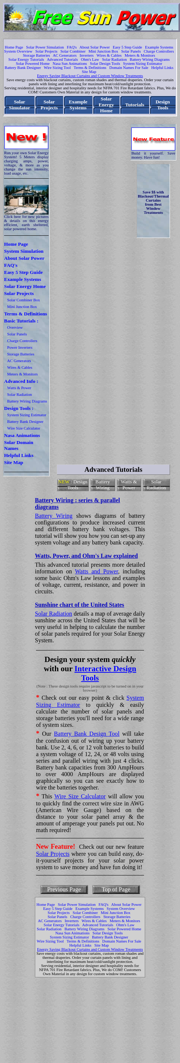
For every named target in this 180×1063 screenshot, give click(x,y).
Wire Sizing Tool (57, 68)
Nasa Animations (22, 435)
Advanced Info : (21, 381)
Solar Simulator (19, 104)
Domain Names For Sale (128, 68)
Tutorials (134, 104)
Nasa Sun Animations (70, 64)
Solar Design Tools (105, 64)
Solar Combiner (73, 51)
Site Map (89, 72)
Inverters (86, 55)
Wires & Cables (109, 55)
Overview (15, 327)
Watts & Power (19, 388)
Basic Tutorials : (21, 321)
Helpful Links (162, 68)
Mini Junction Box (103, 51)
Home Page (14, 47)
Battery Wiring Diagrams (150, 59)
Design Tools (163, 104)
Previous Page (64, 889)
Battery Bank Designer (23, 68)
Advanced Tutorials (62, 59)
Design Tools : (18, 408)
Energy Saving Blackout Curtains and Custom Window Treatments (90, 76)
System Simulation (23, 251)
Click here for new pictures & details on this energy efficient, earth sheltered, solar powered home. (26, 223)
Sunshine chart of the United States (79, 605)
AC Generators (64, 55)
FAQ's (72, 47)
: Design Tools (72, 484)
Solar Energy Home (106, 104)
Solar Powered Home (33, 64)
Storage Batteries (36, 55)
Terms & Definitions (89, 68)
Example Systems (159, 47)
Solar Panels (131, 51)
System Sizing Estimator (142, 64)
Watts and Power (96, 571)
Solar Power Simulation (45, 47)
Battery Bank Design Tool (87, 734)
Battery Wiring (102, 484)
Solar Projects (46, 51)
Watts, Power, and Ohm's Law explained (86, 556)
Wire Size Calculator (23, 428)
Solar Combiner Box (23, 300)
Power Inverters (19, 347)
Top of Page (116, 889)
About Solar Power (94, 47)
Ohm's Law (90, 59)
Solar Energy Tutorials (26, 59)
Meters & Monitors (140, 55)
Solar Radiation (114, 59)
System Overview (18, 51)
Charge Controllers (159, 51)
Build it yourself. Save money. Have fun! (153, 155)
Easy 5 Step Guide (127, 47)
